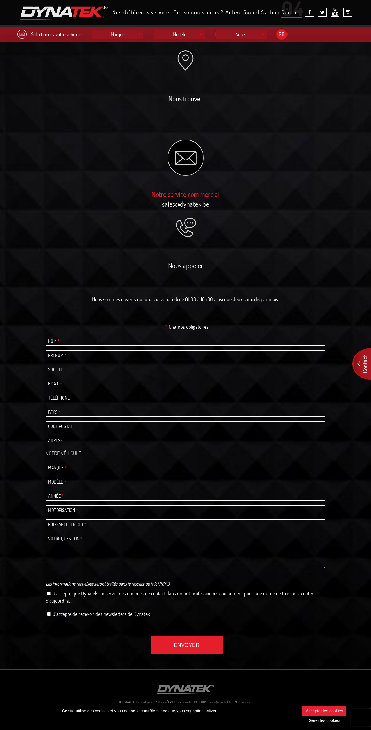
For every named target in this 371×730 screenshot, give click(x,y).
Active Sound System (252, 13)
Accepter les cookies (324, 711)
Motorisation (63, 510)
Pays (54, 412)
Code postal (60, 426)
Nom (53, 341)
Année (55, 496)
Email (55, 384)
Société (55, 369)
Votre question (65, 538)
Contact (291, 13)
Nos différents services (142, 13)
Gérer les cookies (324, 720)
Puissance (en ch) (67, 524)
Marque (57, 468)
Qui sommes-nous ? (198, 13)
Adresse (56, 440)
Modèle (57, 482)
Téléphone (59, 398)
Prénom (57, 355)
